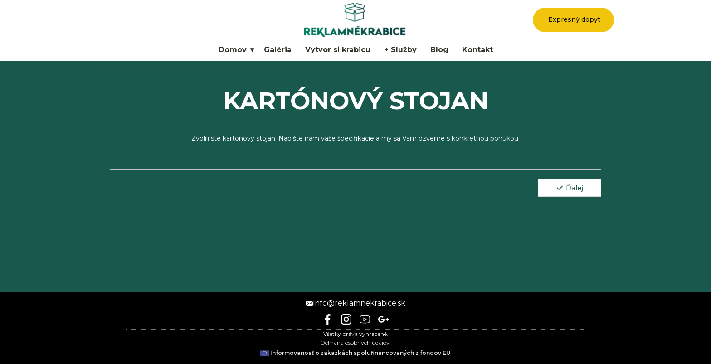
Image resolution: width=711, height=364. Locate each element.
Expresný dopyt (573, 19)
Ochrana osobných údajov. (355, 342)
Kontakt (477, 49)
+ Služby (400, 49)
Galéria (278, 49)
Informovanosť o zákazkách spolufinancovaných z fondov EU (355, 352)
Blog (439, 49)
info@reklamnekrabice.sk (355, 303)
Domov (233, 49)
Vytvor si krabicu (337, 49)
